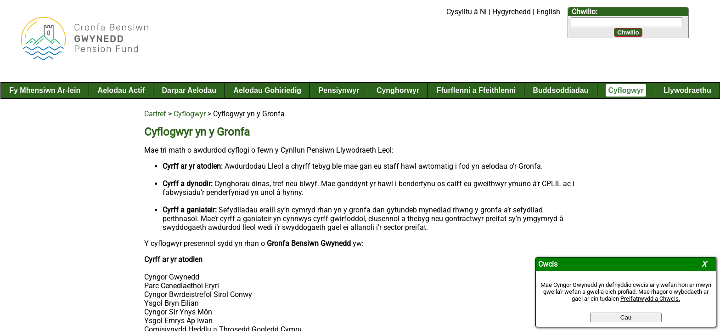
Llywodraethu (687, 90)
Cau (625, 317)
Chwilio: (584, 11)
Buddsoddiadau (561, 90)
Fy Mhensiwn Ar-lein (44, 90)
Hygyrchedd (511, 11)
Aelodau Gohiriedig (268, 90)
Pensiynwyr (339, 90)
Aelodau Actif (121, 90)
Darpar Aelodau (189, 90)
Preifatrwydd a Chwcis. (650, 298)
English (548, 11)
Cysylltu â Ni (466, 11)
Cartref (155, 113)
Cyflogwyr (625, 90)
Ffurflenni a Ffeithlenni (476, 90)
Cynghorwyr (398, 90)
